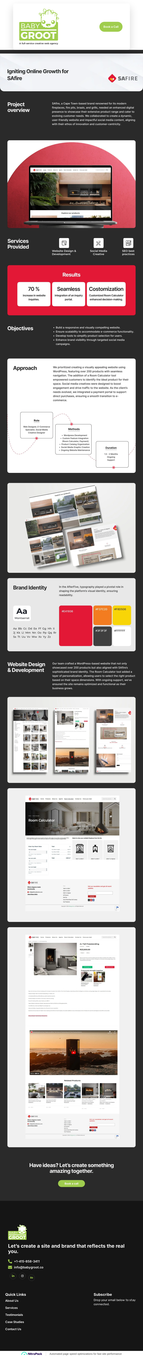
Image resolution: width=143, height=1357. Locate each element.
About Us (11, 1300)
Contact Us (13, 1329)
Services (11, 1308)
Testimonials (14, 1315)
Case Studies (14, 1322)
